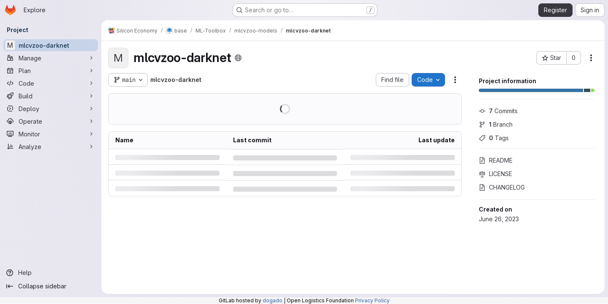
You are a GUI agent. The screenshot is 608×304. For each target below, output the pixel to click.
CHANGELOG (502, 187)
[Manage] (50, 58)
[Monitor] (50, 134)
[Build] (50, 96)
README (496, 160)
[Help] (50, 273)
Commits (498, 110)
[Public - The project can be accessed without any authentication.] (238, 57)
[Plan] (50, 70)
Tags (494, 137)
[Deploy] (50, 108)
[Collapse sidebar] (50, 286)
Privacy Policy (372, 300)
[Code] (50, 83)
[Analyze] (50, 146)
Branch (496, 124)
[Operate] (50, 121)
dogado (272, 300)
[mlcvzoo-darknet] (50, 45)
